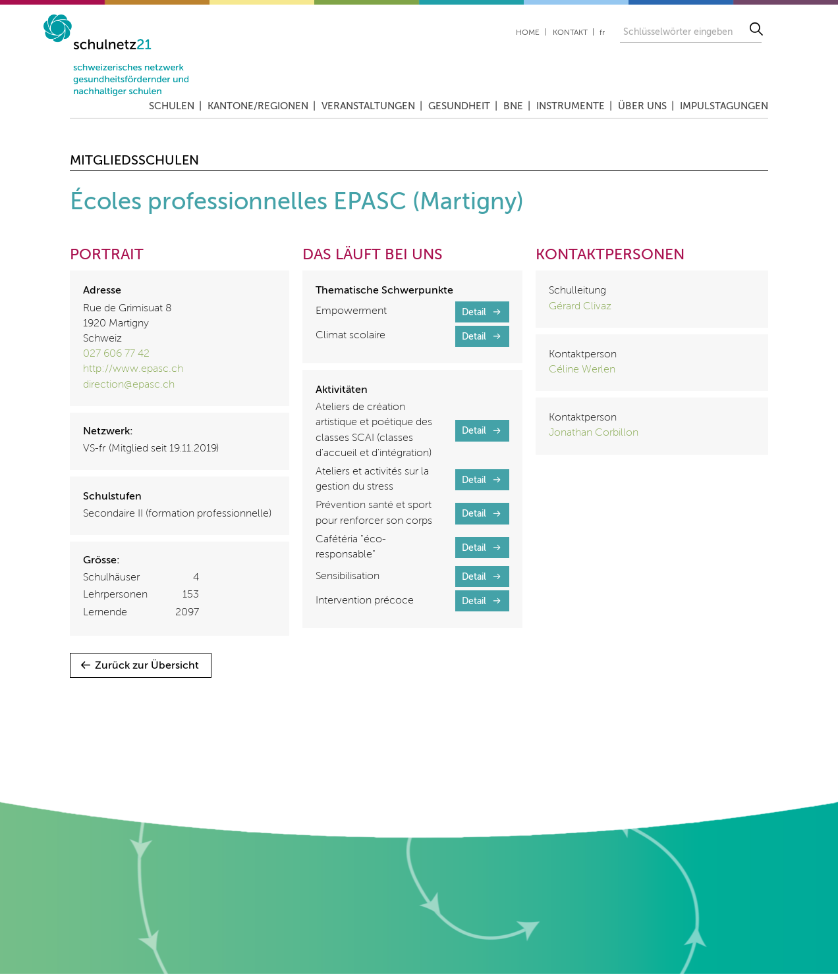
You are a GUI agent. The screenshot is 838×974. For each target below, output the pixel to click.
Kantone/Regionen (258, 106)
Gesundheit (459, 106)
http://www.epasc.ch (133, 369)
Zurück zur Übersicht (147, 666)
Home (528, 33)
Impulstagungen (724, 106)
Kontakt (570, 33)
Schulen (171, 106)
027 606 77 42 (116, 354)
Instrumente (570, 106)
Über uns (642, 106)
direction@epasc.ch (129, 385)
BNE (513, 106)
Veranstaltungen (368, 106)
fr (602, 33)
